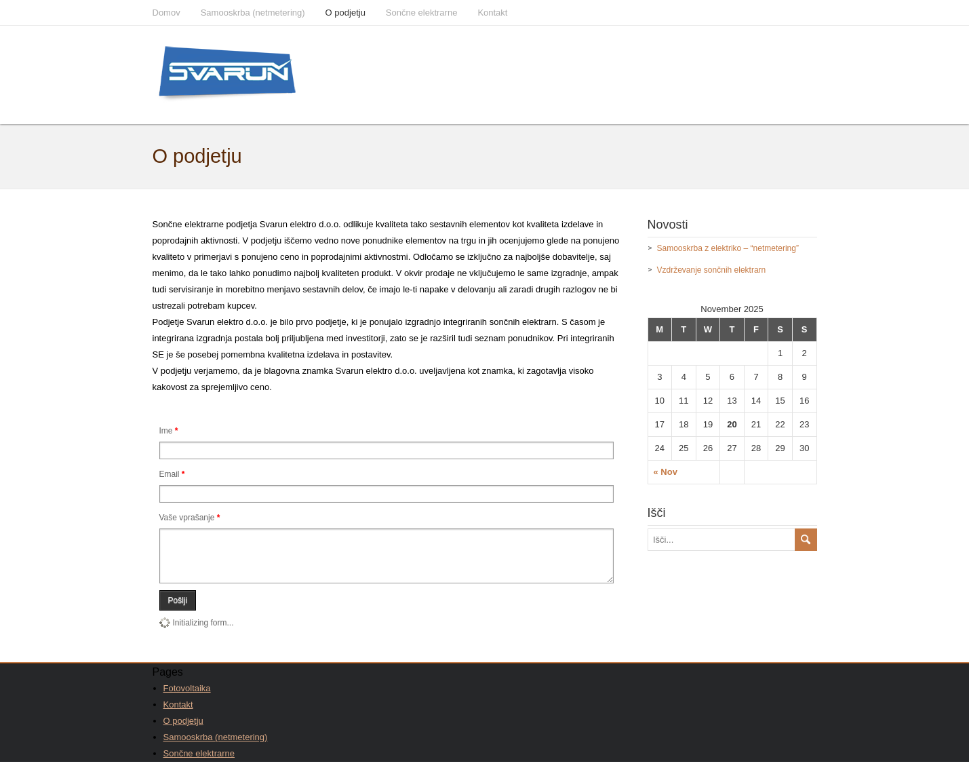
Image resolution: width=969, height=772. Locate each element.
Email (172, 474)
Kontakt (492, 12)
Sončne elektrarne (422, 12)
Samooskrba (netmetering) (253, 12)
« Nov (665, 472)
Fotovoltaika (187, 698)
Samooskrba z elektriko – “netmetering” (728, 248)
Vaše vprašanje (189, 517)
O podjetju (345, 12)
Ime (168, 431)
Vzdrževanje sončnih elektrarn (711, 270)
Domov (166, 12)
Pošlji (178, 610)
